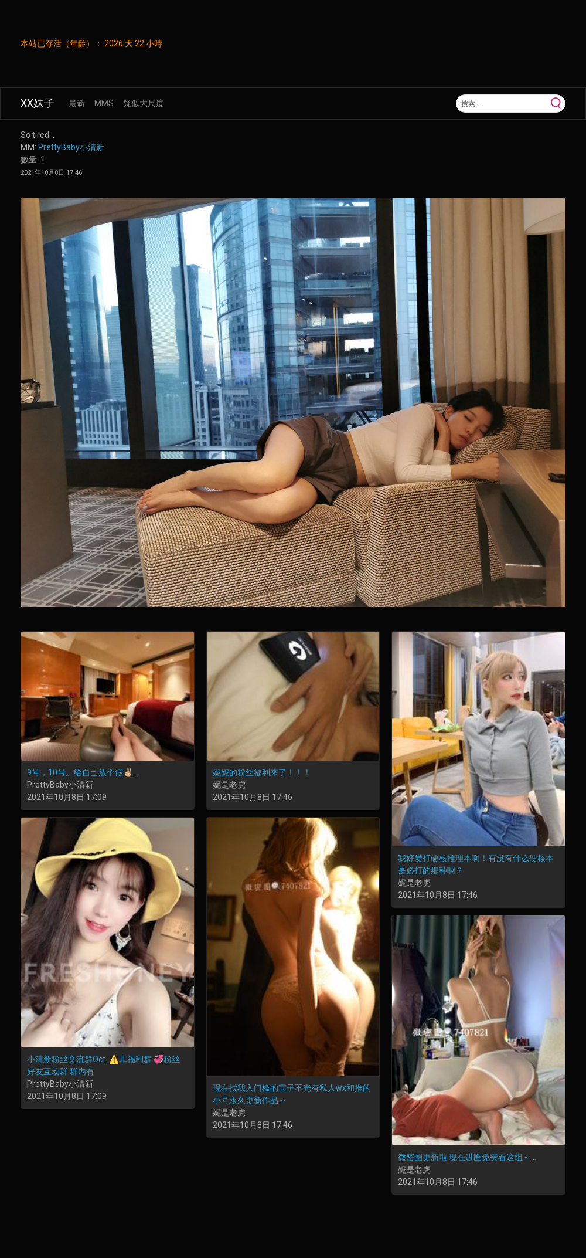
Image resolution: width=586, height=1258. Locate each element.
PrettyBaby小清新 (71, 147)
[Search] (501, 103)
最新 (77, 103)
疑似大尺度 (143, 103)
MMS (104, 103)
